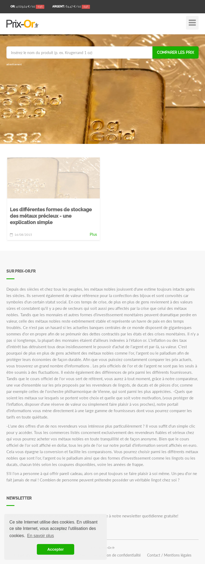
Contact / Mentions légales (169, 555)
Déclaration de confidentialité (116, 555)
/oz (27, 7)
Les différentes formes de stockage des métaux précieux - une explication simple (51, 216)
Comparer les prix (175, 52)
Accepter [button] (55, 549)
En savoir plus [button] (40, 535)
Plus (93, 234)
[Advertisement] (102, 104)
